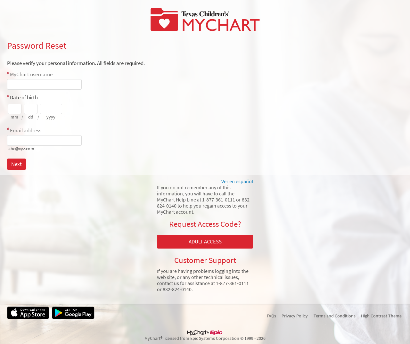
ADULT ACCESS (205, 241)
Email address (25, 130)
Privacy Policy (295, 316)
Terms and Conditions (335, 316)
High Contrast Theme (381, 316)
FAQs (271, 316)
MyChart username (31, 74)
